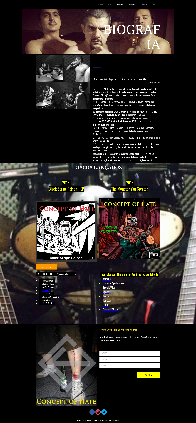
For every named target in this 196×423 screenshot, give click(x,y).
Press (155, 5)
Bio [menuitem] (109, 5)
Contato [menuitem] (144, 5)
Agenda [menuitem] (132, 5)
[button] (46, 267)
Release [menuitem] (120, 5)
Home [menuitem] (100, 5)
